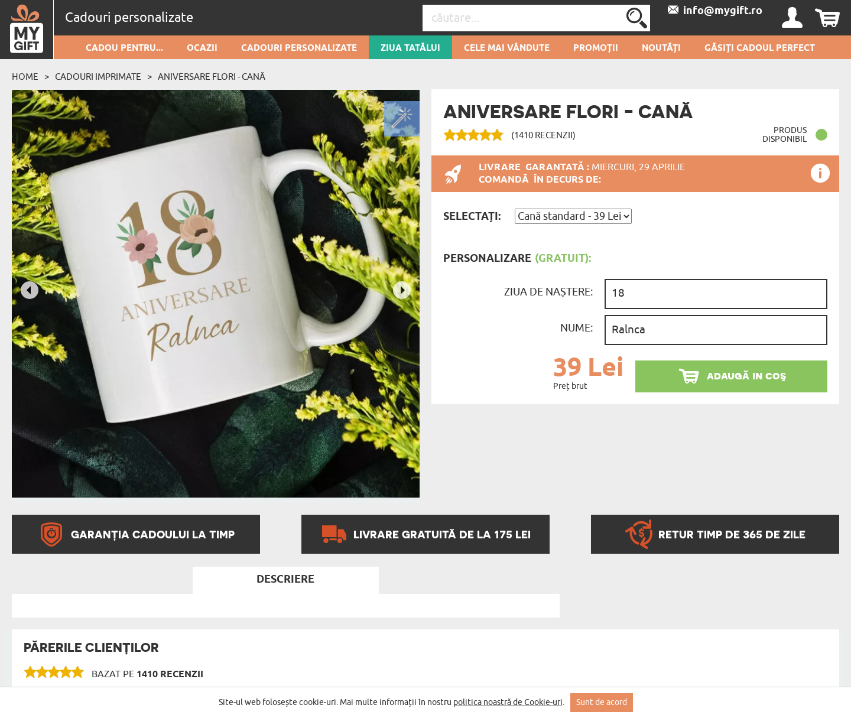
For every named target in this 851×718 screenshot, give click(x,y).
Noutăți (661, 48)
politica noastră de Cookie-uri (508, 702)
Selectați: (472, 217)
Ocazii (202, 48)
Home (25, 77)
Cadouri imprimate (98, 77)
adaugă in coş (746, 375)
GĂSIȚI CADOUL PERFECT (759, 48)
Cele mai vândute (507, 48)
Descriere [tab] (285, 580)
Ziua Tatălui (410, 48)
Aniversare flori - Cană (211, 77)
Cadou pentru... (124, 48)
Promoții (595, 48)
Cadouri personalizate (299, 48)
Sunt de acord (601, 702)
